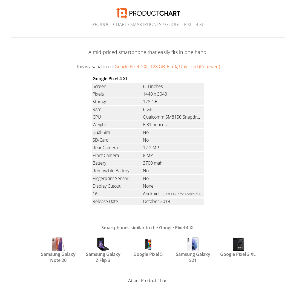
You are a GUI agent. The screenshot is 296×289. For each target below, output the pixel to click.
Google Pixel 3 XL (238, 247)
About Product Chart (148, 280)
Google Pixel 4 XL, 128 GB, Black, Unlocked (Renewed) (167, 67)
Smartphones (146, 24)
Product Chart (109, 24)
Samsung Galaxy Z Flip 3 (103, 250)
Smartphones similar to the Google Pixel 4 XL (148, 228)
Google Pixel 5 (148, 247)
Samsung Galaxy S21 (193, 250)
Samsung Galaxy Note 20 (58, 250)
